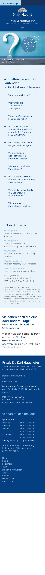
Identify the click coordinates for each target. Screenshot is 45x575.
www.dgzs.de (10, 230)
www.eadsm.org (12, 250)
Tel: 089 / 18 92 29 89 (18, 389)
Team (4, 466)
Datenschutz (8, 478)
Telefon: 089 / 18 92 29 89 (14, 338)
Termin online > (11, 347)
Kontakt (5, 475)
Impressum (7, 481)
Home (5, 458)
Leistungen (7, 463)
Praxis (5, 460)
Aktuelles (6, 472)
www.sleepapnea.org (14, 268)
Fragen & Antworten (12, 469)
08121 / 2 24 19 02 (15, 399)
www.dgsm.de (11, 240)
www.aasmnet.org (13, 260)
